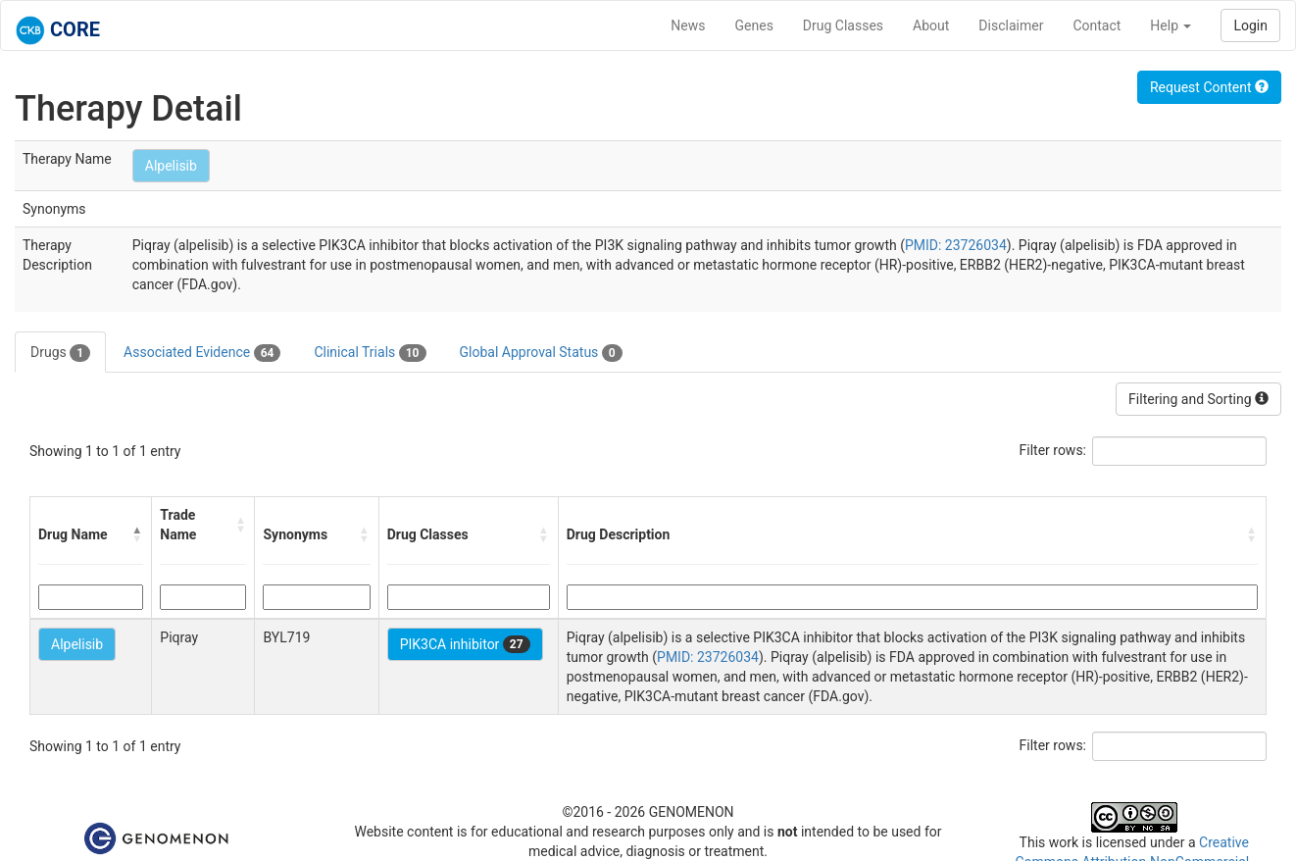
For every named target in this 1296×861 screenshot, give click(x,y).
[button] (137, 534)
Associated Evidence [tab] (202, 353)
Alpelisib (171, 166)
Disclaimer (1010, 25)
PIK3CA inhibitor (465, 644)
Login (1250, 25)
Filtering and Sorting (1198, 399)
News (688, 25)
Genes (754, 25)
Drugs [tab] (60, 353)
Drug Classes (843, 25)
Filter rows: (1053, 450)
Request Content (1209, 87)
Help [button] (1170, 25)
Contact (1096, 25)
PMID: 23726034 (956, 245)
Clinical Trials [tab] (369, 353)
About (931, 25)
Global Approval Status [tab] (541, 353)
